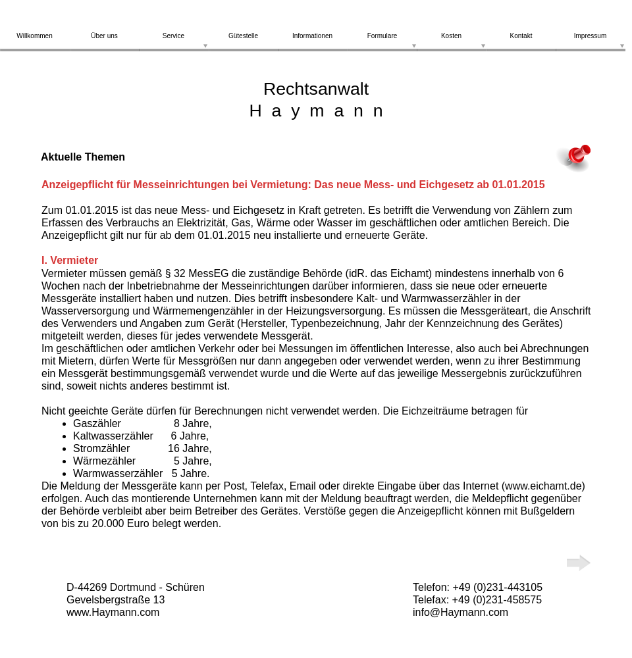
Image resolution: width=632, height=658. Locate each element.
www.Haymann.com (112, 612)
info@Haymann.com (460, 612)
